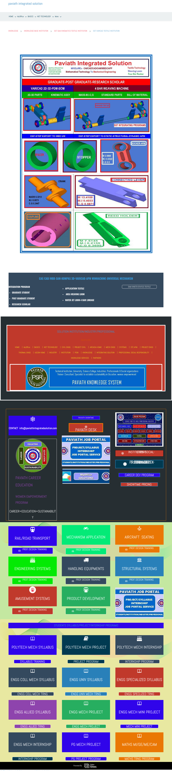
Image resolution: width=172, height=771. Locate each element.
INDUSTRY (53, 350)
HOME (17, 345)
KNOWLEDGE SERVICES (80, 355)
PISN (76, 350)
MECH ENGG (110, 345)
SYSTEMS (122, 345)
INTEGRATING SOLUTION (106, 350)
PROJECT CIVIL (80, 345)
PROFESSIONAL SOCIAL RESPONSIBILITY (134, 350)
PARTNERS (97, 355)
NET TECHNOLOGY (51, 345)
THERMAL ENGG (25, 350)
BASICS (37, 345)
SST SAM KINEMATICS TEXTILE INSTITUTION (70, 28)
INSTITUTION (66, 350)
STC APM (134, 345)
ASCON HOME (40, 350)
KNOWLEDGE (13, 28)
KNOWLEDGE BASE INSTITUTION (36, 28)
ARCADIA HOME (96, 345)
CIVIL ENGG (66, 345)
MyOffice (27, 345)
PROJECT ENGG (147, 345)
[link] (86, 44)
